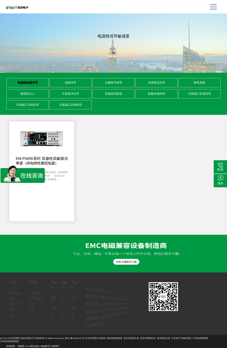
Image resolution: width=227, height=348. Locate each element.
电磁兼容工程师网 (49, 346)
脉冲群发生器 (41, 338)
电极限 (21, 346)
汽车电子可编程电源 (59, 338)
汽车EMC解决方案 (37, 293)
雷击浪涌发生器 (8, 338)
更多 (9, 314)
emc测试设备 (32, 346)
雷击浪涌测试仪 (25, 338)
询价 (220, 183)
